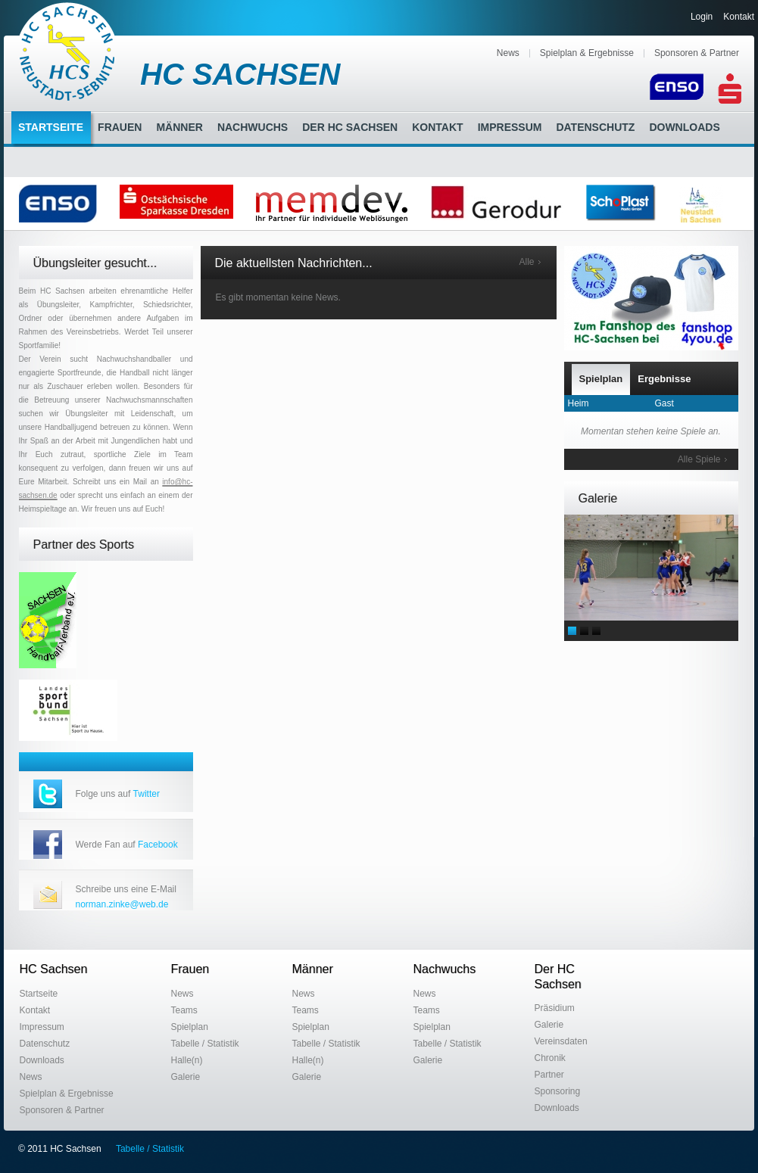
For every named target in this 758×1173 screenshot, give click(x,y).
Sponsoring (558, 1091)
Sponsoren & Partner (696, 53)
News (508, 53)
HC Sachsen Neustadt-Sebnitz (68, 51)
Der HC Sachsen (350, 127)
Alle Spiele (699, 459)
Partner (549, 1074)
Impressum (510, 127)
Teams (184, 1010)
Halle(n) (187, 1060)
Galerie (186, 1077)
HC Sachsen (54, 969)
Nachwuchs (252, 127)
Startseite (50, 127)
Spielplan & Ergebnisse (587, 53)
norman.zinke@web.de (122, 904)
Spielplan (601, 378)
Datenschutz (595, 127)
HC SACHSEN (240, 74)
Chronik (550, 1058)
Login (702, 16)
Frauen (120, 127)
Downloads (684, 127)
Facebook (158, 844)
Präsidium (555, 1008)
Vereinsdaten (561, 1041)
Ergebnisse (664, 378)
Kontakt (738, 16)
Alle (526, 262)
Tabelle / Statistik (205, 1043)
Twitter (146, 794)
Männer (179, 127)
